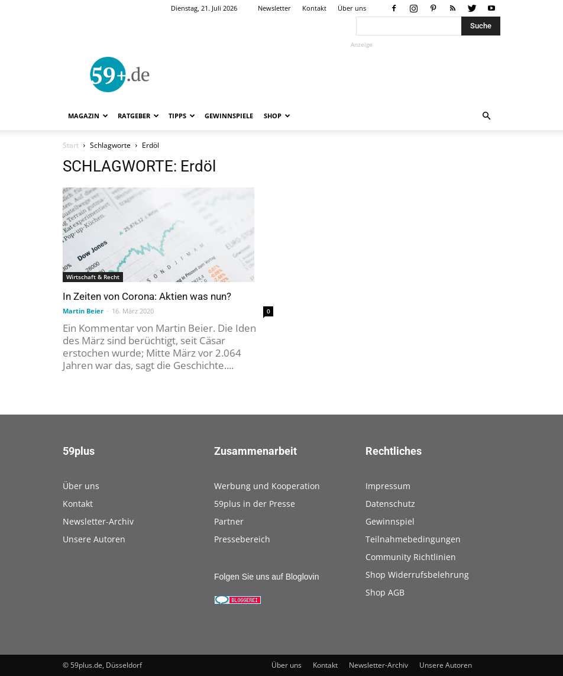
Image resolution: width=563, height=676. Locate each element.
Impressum (387, 485)
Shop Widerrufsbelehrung (417, 574)
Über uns (352, 8)
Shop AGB (385, 592)
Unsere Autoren (94, 539)
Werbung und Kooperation (267, 485)
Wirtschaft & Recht (92, 277)
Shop (277, 115)
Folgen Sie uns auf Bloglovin (266, 576)
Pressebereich (242, 539)
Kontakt (314, 8)
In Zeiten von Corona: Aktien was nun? (147, 296)
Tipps (182, 115)
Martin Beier (83, 310)
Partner (229, 521)
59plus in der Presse (254, 503)
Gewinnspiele (229, 115)
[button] (486, 116)
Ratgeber (138, 115)
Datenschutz (390, 503)
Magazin (88, 115)
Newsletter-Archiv (98, 521)
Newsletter (274, 8)
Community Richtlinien (410, 556)
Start (71, 145)
